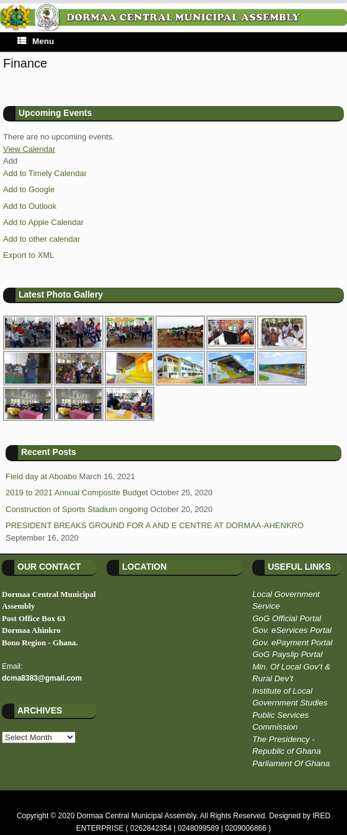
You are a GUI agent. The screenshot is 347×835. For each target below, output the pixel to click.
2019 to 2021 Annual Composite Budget (77, 492)
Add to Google (29, 189)
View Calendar (29, 149)
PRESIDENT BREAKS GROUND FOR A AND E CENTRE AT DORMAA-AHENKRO (155, 525)
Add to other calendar (41, 239)
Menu (35, 41)
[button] (10, 161)
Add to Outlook (29, 206)
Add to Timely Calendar (45, 173)
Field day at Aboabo (41, 476)
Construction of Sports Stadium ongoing (77, 509)
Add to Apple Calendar (43, 222)
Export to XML (28, 255)
